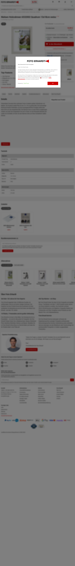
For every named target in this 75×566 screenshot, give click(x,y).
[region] (38, 72)
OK (53, 83)
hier (41, 77)
